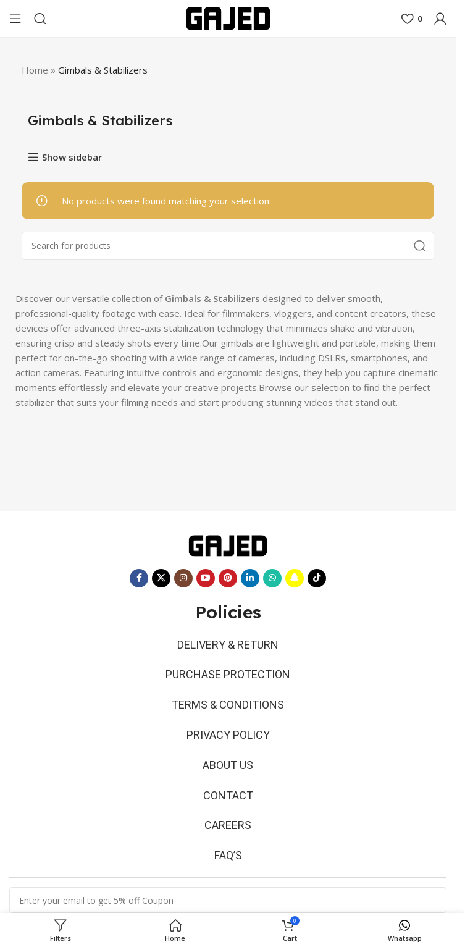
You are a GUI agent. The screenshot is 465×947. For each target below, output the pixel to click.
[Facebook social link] (139, 578)
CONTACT (228, 795)
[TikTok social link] (317, 578)
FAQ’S (228, 855)
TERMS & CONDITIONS (228, 704)
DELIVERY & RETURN (228, 644)
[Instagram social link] (183, 578)
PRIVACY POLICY (228, 734)
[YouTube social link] (205, 578)
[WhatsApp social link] (272, 578)
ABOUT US (228, 765)
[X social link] (161, 578)
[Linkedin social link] (250, 578)
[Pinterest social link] (228, 578)
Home (35, 70)
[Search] (40, 18)
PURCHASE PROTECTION (227, 674)
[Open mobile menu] (15, 18)
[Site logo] (228, 17)
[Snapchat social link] (294, 578)
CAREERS (227, 825)
